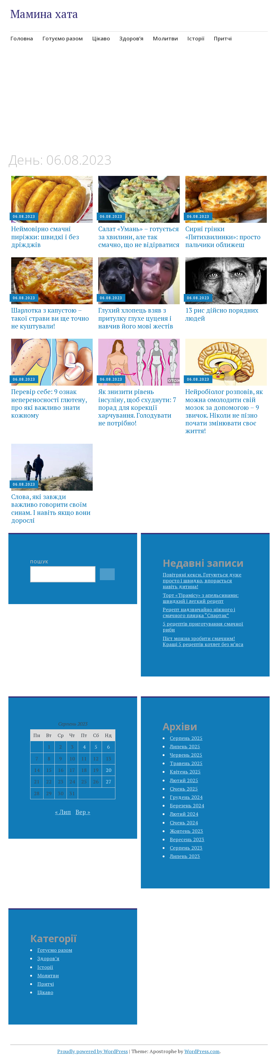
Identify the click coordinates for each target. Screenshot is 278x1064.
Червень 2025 (186, 754)
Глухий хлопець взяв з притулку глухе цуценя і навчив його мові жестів (135, 318)
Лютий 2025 (184, 780)
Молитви (165, 38)
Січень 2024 (184, 822)
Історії (195, 38)
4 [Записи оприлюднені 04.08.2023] (84, 746)
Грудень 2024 (186, 797)
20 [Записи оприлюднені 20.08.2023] (108, 770)
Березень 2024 (187, 805)
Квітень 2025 (185, 771)
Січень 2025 (184, 788)
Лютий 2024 (184, 813)
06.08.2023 (24, 216)
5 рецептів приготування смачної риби (203, 626)
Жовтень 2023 (186, 831)
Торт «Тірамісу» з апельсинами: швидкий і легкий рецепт (201, 598)
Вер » (83, 812)
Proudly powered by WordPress (92, 1051)
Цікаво (101, 38)
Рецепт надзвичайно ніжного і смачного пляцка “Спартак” (199, 612)
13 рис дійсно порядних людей (221, 314)
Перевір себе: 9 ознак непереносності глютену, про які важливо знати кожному (49, 403)
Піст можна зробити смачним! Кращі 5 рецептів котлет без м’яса (203, 641)
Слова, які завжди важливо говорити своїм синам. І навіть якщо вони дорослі (50, 508)
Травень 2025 (186, 763)
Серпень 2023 (186, 847)
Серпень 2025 (186, 738)
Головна (21, 38)
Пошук (39, 562)
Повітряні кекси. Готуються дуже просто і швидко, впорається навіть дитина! (202, 580)
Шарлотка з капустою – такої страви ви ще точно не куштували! (50, 318)
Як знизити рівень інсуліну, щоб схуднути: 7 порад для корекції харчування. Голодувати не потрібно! (137, 407)
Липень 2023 (185, 856)
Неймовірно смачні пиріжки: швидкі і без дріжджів (45, 236)
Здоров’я (131, 38)
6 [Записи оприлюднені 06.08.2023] (108, 746)
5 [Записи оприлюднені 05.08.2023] (96, 746)
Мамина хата (44, 14)
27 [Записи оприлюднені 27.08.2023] (108, 781)
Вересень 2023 (187, 839)
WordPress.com (202, 1051)
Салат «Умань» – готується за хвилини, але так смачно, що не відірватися (138, 236)
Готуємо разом (62, 38)
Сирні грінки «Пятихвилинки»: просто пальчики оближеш (223, 236)
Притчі (223, 38)
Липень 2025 (185, 746)
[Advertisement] (139, 105)
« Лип (63, 812)
